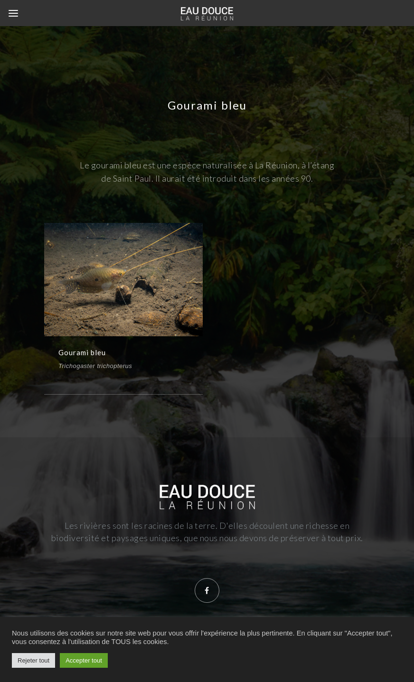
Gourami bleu (82, 352)
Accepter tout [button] (84, 660)
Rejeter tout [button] (33, 660)
